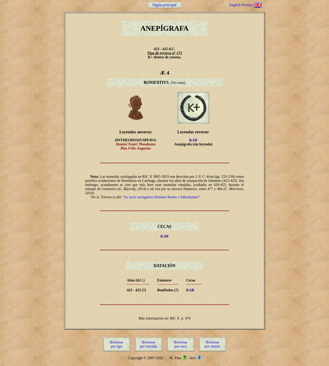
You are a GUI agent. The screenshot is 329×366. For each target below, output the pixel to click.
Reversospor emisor (212, 344)
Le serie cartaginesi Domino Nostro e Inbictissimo (161, 197)
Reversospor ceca (180, 344)
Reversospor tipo (116, 344)
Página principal (164, 5)
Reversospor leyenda (148, 344)
